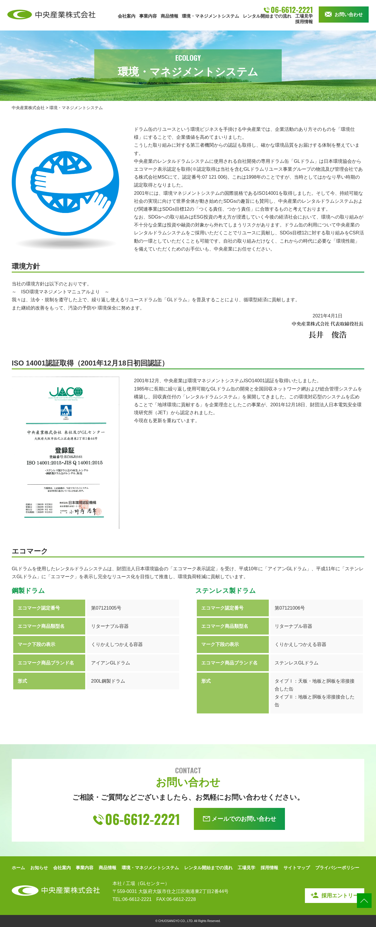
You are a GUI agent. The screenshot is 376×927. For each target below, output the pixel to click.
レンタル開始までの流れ (267, 15)
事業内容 (148, 15)
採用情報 (304, 21)
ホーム (18, 867)
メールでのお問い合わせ (239, 819)
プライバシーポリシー (337, 867)
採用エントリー (334, 895)
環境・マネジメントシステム (210, 15)
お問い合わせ (344, 14)
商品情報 (169, 15)
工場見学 (304, 15)
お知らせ (39, 867)
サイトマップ (296, 867)
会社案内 (126, 15)
